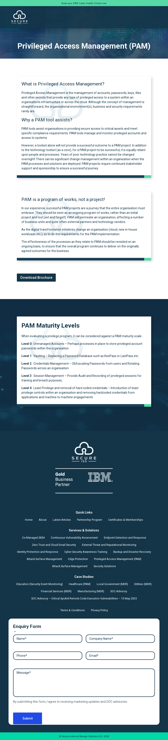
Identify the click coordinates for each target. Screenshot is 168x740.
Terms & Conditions (72, 610)
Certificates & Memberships (125, 519)
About (43, 519)
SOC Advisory (118, 591)
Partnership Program (89, 519)
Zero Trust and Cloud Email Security (54, 544)
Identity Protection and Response (37, 551)
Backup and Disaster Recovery (132, 551)
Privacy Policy (99, 610)
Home (29, 519)
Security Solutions (105, 566)
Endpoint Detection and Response (125, 537)
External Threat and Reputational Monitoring (109, 544)
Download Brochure (36, 278)
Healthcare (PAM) (80, 584)
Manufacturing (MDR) (91, 591)
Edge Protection (78, 559)
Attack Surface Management (44, 559)
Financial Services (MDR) (56, 591)
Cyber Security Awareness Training (85, 551)
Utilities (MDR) (143, 584)
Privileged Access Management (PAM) (117, 559)
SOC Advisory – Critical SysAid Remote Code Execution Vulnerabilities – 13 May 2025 (84, 598)
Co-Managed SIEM (33, 537)
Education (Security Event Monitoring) (39, 584)
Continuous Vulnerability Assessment (74, 537)
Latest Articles (62, 519)
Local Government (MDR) (112, 584)
